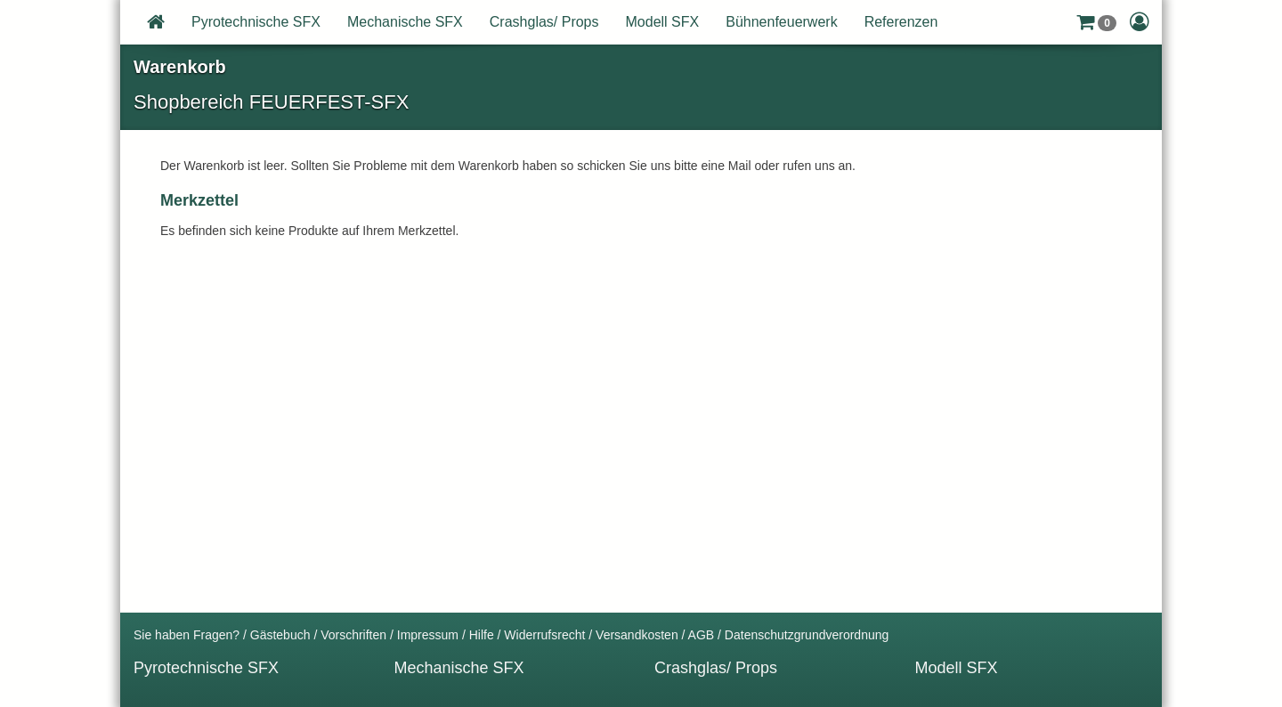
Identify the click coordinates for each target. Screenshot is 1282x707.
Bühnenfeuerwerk (781, 21)
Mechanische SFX (405, 21)
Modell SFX (663, 21)
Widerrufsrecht (544, 635)
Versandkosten (637, 635)
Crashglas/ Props (544, 21)
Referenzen (901, 21)
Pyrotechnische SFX (255, 21)
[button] (1096, 22)
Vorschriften (353, 635)
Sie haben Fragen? (186, 635)
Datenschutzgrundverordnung (806, 635)
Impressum (427, 635)
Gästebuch (280, 635)
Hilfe (481, 635)
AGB (701, 635)
